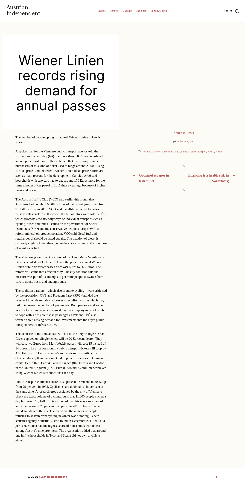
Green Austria (159, 11)
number (185, 151)
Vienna (210, 151)
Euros (157, 151)
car (152, 151)
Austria (146, 151)
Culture (127, 11)
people (193, 151)
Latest (102, 11)
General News (184, 133)
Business (141, 11)
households (167, 151)
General (114, 11)
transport (202, 151)
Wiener (218, 151)
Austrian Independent (52, 477)
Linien (177, 151)
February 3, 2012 (186, 141)
